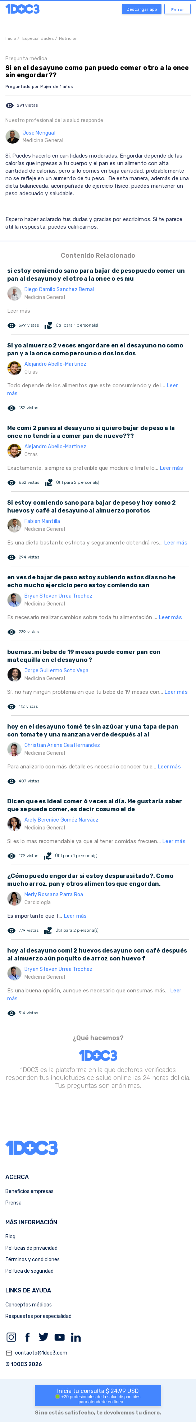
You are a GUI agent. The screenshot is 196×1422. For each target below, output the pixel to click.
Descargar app (142, 9)
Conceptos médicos (28, 1305)
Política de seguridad (29, 1271)
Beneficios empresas (29, 1191)
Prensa (13, 1203)
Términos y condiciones (32, 1260)
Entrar (177, 9)
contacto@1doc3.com (36, 1353)
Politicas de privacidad (31, 1248)
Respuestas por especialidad (38, 1316)
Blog (10, 1237)
